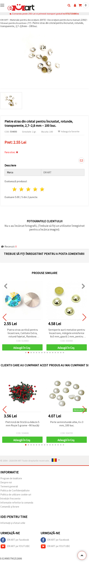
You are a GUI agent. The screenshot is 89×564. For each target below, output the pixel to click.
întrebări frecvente (10, 498)
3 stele (28, 189)
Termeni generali (9, 486)
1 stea (14, 189)
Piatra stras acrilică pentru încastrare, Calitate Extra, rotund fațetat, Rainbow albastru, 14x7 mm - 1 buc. (22, 333)
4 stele (35, 189)
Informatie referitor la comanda (16, 502)
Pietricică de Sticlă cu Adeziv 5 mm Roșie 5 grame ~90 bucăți (22, 423)
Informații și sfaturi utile (12, 522)
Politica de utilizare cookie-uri (15, 494)
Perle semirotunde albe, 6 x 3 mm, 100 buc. (66, 423)
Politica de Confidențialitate (15, 490)
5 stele (42, 189)
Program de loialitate (11, 478)
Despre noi (6, 482)
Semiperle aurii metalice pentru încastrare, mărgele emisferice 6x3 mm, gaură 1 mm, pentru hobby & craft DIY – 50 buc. (66, 333)
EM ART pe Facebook (14, 540)
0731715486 (71, 13)
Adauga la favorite (68, 131)
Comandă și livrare (9, 506)
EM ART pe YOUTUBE (15, 546)
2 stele (21, 189)
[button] (25, 352)
